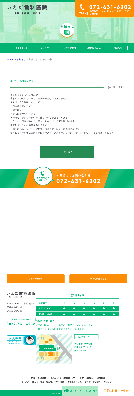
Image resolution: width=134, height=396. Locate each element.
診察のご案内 (70, 48)
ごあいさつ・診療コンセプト (64, 378)
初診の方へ (46, 48)
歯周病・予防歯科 (93, 382)
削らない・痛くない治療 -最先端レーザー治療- (43, 382)
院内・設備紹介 (87, 378)
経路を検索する (36, 279)
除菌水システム (94, 48)
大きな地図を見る (98, 279)
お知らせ (118, 48)
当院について (22, 48)
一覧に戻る (67, 152)
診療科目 (101, 378)
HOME (32, 378)
